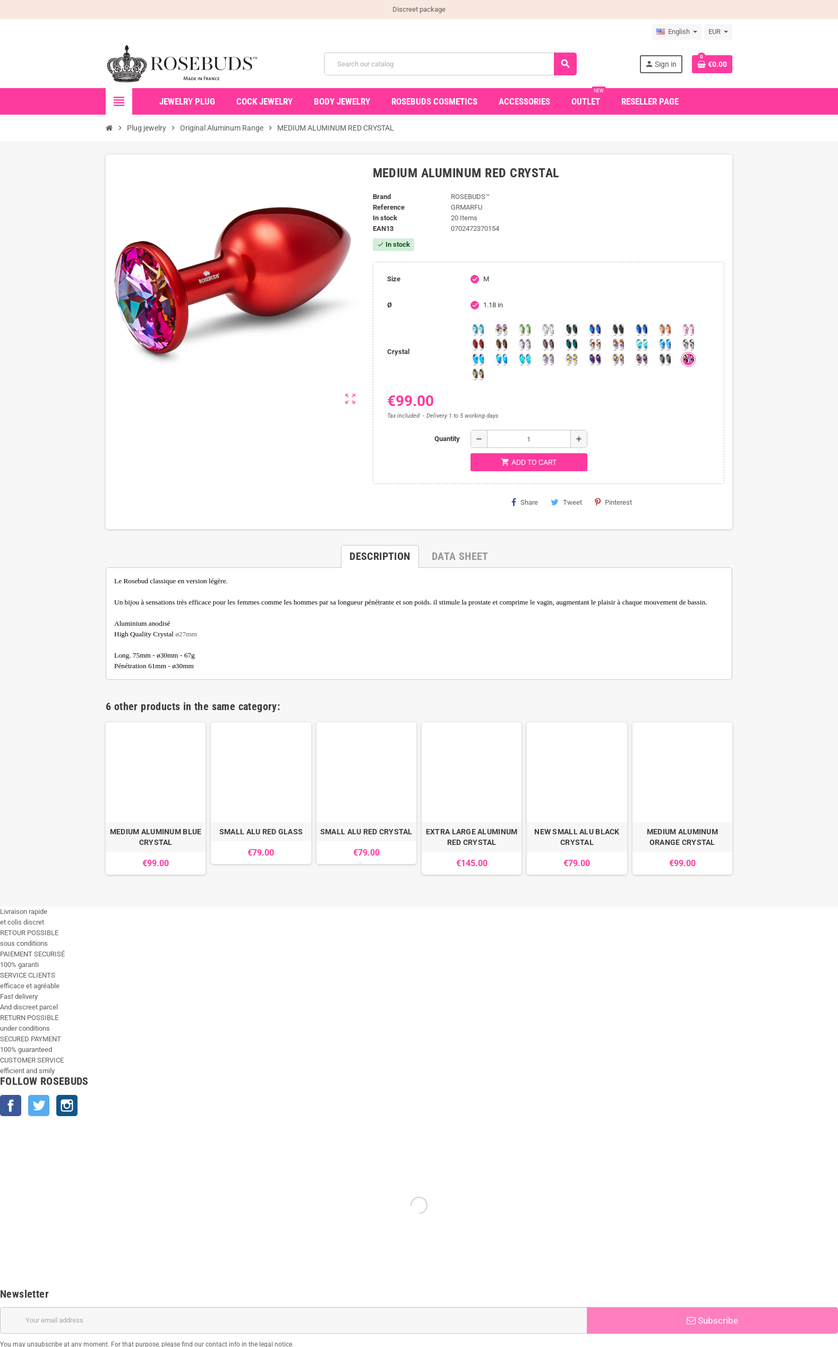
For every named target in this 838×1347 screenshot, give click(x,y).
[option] (155, 798)
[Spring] (524, 344)
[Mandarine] (664, 329)
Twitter (38, 1105)
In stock (385, 218)
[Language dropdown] (677, 32)
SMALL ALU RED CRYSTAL (366, 831)
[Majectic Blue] (641, 329)
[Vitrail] (478, 374)
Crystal (398, 352)
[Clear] (548, 329)
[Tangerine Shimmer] (688, 344)
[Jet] (618, 329)
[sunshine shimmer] (594, 344)
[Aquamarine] (478, 329)
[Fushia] (688, 359)
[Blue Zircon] (571, 344)
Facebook (10, 1105)
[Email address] (293, 1320)
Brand (382, 197)
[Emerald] (571, 329)
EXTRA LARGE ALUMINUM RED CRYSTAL (472, 837)
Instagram (67, 1105)
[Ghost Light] (641, 359)
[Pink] (688, 329)
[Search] (450, 64)
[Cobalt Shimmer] (524, 359)
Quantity (447, 439)
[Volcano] (548, 344)
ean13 (383, 228)
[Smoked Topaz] (501, 344)
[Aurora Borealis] (501, 329)
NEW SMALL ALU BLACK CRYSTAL (576, 837)
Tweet (566, 502)
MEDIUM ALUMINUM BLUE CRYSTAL (156, 837)
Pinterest (613, 502)
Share (524, 502)
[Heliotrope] (594, 329)
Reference (389, 207)
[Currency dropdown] (718, 32)
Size (393, 279)
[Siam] (641, 344)
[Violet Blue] (594, 359)
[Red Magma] (478, 344)
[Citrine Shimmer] (618, 344)
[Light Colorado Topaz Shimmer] (664, 344)
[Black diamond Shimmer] (478, 359)
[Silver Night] (664, 359)
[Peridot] (501, 359)
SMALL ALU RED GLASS (261, 831)
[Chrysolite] (524, 329)
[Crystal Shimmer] (571, 359)
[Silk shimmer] (548, 359)
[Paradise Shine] (618, 359)
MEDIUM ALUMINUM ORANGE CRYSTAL (682, 837)
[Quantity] (529, 438)
